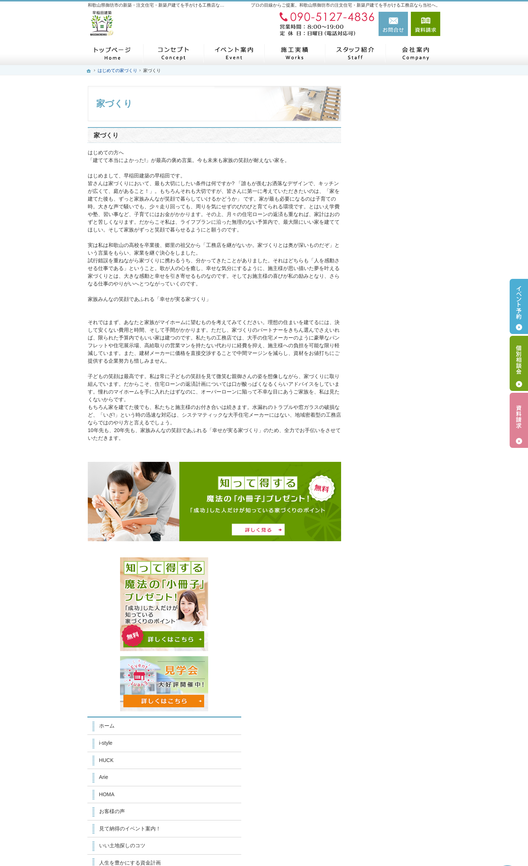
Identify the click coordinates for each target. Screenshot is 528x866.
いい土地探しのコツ (387, 374)
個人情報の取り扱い (387, 630)
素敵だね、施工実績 (387, 425)
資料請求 (425, 24)
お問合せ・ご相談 (384, 596)
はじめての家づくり (387, 459)
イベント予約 (519, 306)
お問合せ (393, 24)
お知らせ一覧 (379, 613)
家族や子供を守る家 (387, 476)
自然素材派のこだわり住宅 (395, 442)
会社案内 (374, 511)
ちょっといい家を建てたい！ (397, 408)
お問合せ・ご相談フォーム (396, 805)
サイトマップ (379, 647)
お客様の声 (377, 340)
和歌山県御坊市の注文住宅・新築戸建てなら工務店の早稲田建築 (337, 839)
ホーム (371, 254)
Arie (368, 306)
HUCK (371, 288)
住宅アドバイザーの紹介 (392, 545)
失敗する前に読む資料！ (392, 579)
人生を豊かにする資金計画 (395, 391)
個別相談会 (519, 363)
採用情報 (374, 562)
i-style (370, 271)
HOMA (371, 323)
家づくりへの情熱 (384, 528)
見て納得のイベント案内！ (395, 357)
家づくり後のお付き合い (392, 493)
